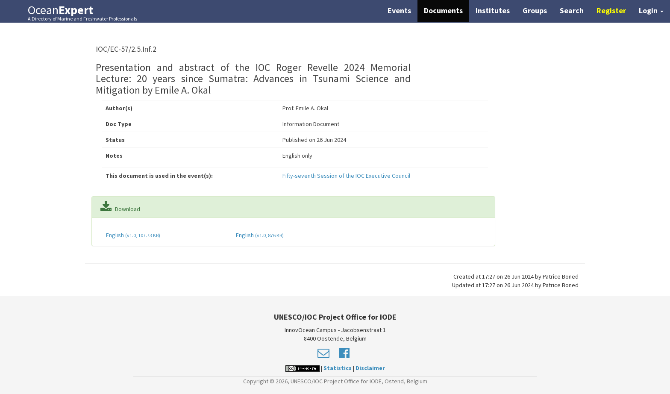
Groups (535, 10)
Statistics (337, 368)
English (132, 235)
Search (572, 10)
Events (399, 10)
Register (611, 10)
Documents (443, 10)
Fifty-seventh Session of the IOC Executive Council (346, 175)
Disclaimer (370, 368)
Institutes (493, 10)
